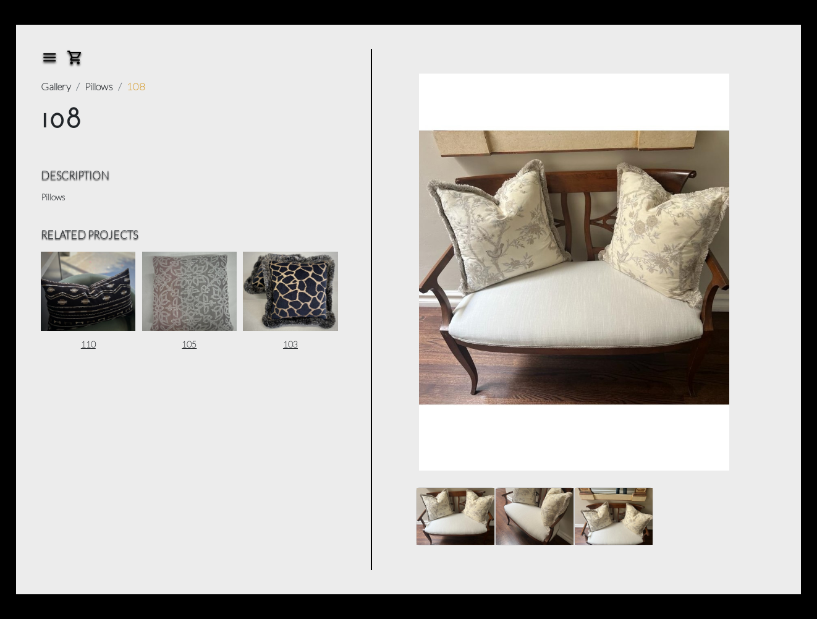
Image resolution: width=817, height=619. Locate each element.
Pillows (99, 86)
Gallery (56, 86)
